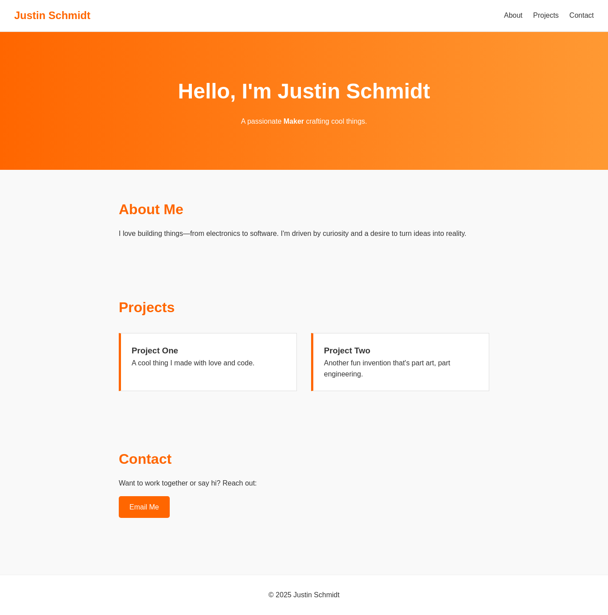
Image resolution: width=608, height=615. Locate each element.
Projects (546, 15)
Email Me (144, 507)
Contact (581, 15)
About (513, 15)
